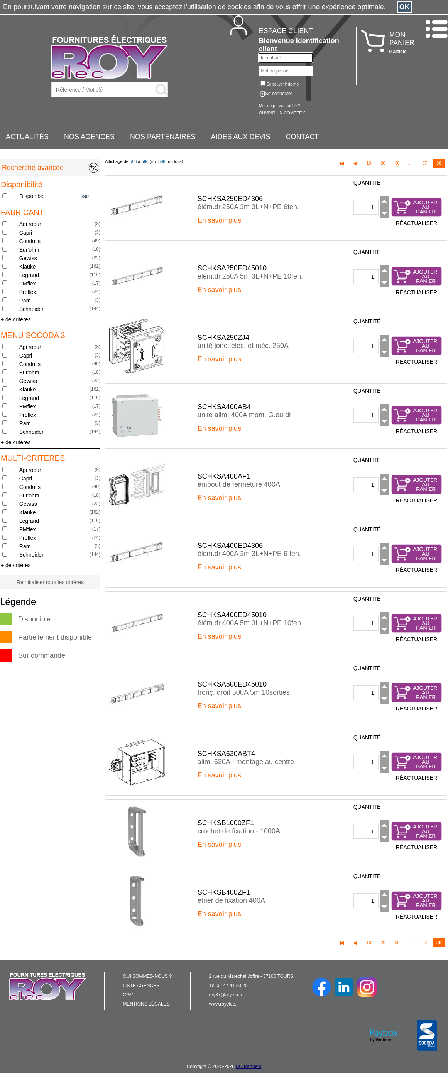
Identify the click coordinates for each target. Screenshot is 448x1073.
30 (397, 163)
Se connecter (278, 93)
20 (382, 163)
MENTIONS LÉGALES (146, 1004)
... (410, 163)
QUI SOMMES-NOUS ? (147, 976)
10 (369, 163)
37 (424, 163)
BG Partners (248, 1066)
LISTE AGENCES (141, 985)
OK (404, 7)
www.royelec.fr (224, 1004)
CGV (128, 994)
